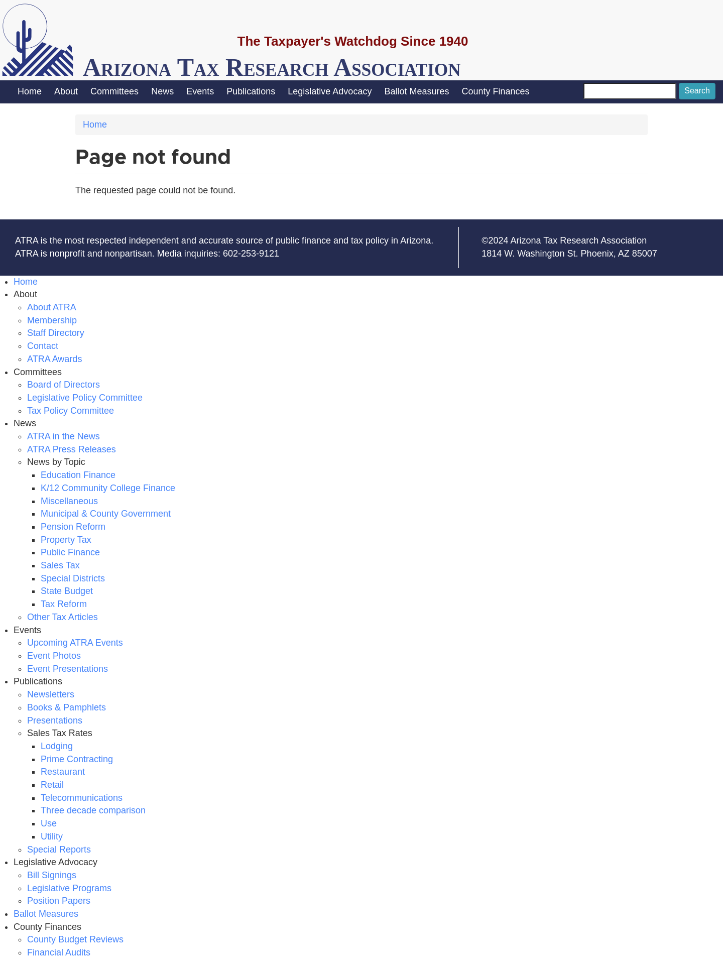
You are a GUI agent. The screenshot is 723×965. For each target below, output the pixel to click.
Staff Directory (55, 333)
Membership (52, 320)
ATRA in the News (63, 436)
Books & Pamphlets (66, 707)
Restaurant (63, 772)
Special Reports (59, 850)
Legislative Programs (69, 888)
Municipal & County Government (106, 514)
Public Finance (70, 552)
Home (30, 91)
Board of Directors (63, 385)
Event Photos (54, 656)
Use (49, 823)
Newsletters (50, 694)
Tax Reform (64, 604)
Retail (52, 785)
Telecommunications (82, 798)
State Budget (67, 591)
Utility (52, 836)
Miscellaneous (69, 501)
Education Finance (78, 475)
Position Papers (58, 901)
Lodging (57, 746)
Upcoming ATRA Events (75, 643)
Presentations (54, 720)
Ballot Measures (416, 91)
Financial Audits (58, 952)
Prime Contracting (77, 759)
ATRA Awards (54, 359)
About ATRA (51, 307)
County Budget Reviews (75, 939)
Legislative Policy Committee (85, 398)
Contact (42, 346)
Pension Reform (73, 527)
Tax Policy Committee (70, 411)
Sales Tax (60, 565)
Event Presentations (67, 669)
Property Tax (66, 540)
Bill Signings (51, 875)
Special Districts (73, 578)
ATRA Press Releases (71, 449)
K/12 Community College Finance (108, 488)
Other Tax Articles (62, 617)
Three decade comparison (93, 810)
